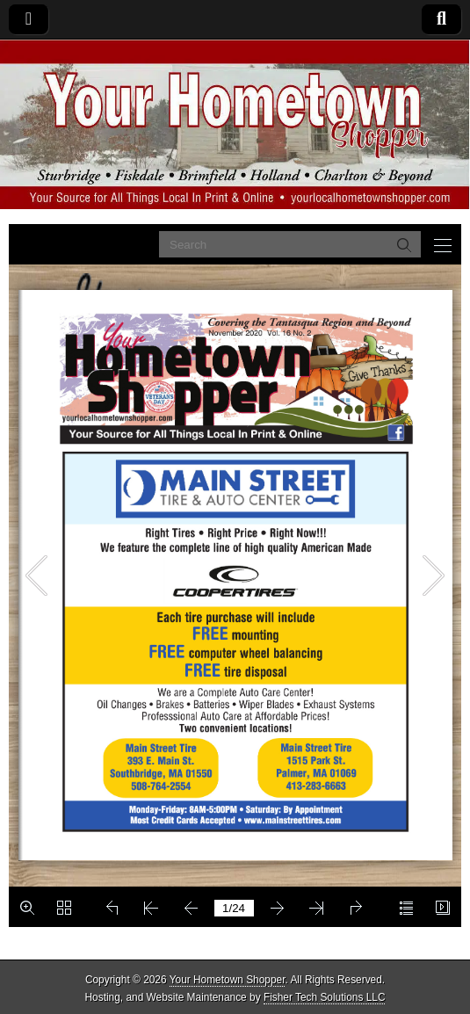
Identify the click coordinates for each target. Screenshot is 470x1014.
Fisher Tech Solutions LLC (325, 997)
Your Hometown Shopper (228, 980)
